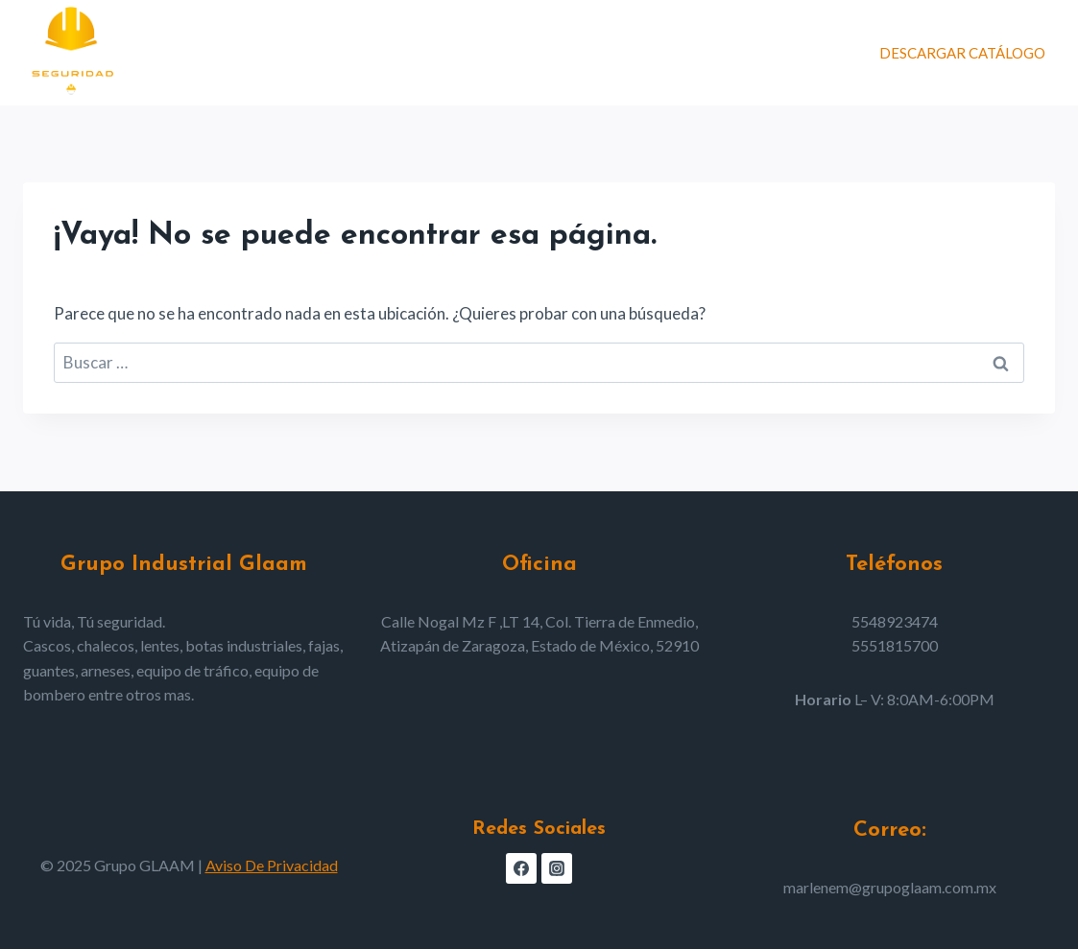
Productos (545, 52)
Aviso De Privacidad (271, 865)
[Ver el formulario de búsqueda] (843, 52)
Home (454, 52)
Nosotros (656, 52)
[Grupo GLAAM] (71, 53)
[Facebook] (521, 868)
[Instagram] (556, 868)
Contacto (763, 52)
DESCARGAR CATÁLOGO (962, 52)
